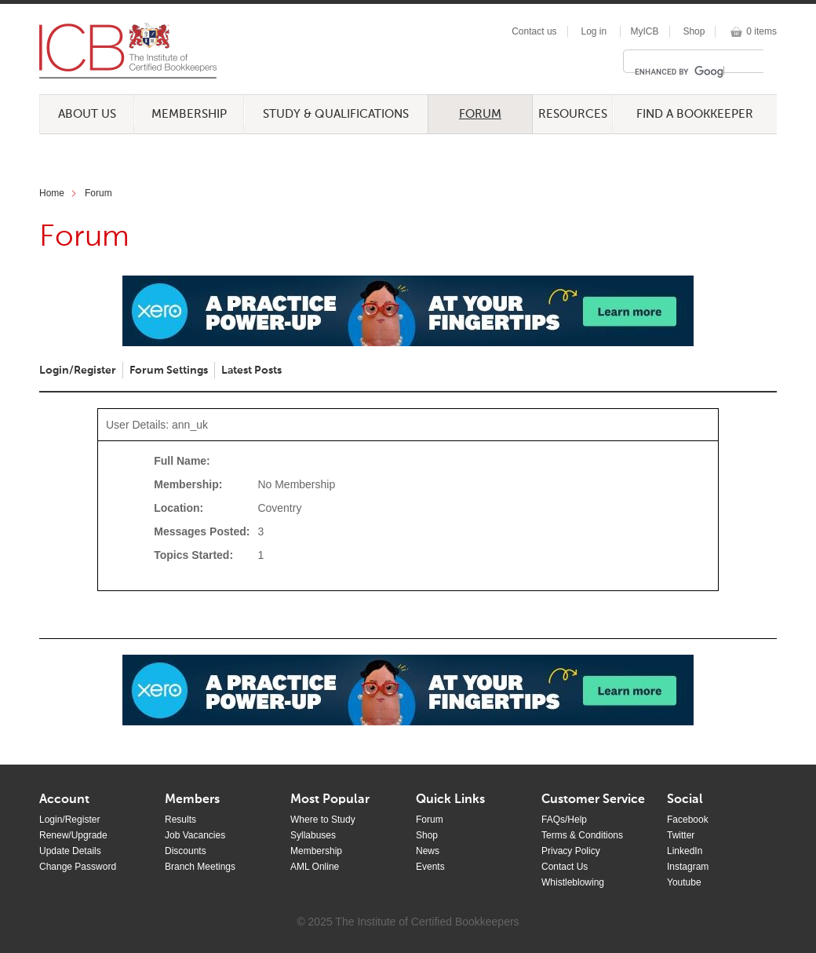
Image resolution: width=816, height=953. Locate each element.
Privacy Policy (570, 850)
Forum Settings (168, 370)
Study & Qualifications (336, 114)
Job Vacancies (195, 835)
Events (430, 866)
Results (180, 819)
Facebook (688, 819)
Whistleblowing (572, 882)
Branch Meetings (200, 866)
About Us (87, 114)
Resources (572, 114)
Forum (480, 114)
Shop (694, 31)
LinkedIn (684, 850)
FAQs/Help (564, 819)
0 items (761, 31)
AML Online (314, 866)
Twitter (680, 835)
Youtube (684, 882)
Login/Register (77, 370)
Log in (594, 31)
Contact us (534, 31)
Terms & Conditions (582, 835)
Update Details (70, 850)
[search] (679, 71)
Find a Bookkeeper (694, 114)
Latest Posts (251, 370)
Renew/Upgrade (73, 835)
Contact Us (564, 866)
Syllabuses (313, 835)
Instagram (688, 866)
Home (51, 193)
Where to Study (322, 819)
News (427, 850)
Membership (189, 114)
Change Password (77, 866)
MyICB (645, 31)
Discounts (185, 850)
